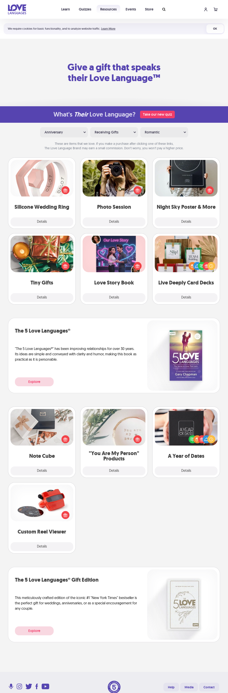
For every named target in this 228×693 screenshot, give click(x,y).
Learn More (108, 29)
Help (171, 687)
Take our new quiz (157, 114)
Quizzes (85, 9)
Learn (65, 9)
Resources (108, 9)
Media (189, 687)
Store (149, 9)
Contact (209, 687)
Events (131, 9)
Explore (34, 381)
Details (42, 222)
